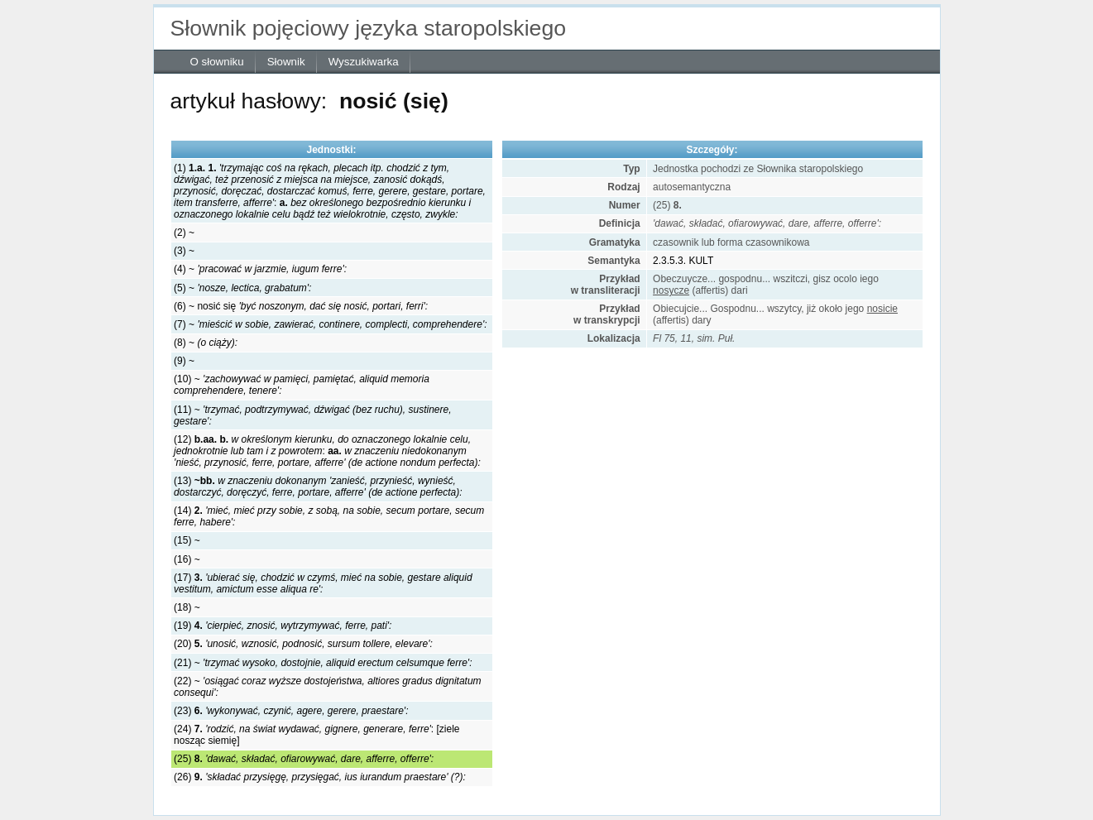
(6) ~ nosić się (301, 306)
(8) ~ (205, 342)
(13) (318, 486)
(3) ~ (184, 251)
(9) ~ (184, 361)
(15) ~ (187, 540)
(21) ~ (323, 663)
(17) (323, 583)
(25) (304, 759)
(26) (320, 777)
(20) (303, 644)
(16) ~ (187, 559)
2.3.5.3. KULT (683, 260)
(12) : (327, 451)
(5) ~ (242, 288)
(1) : (330, 191)
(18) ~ (187, 607)
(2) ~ (184, 232)
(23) (291, 711)
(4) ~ (260, 269)
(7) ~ (330, 324)
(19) (282, 625)
